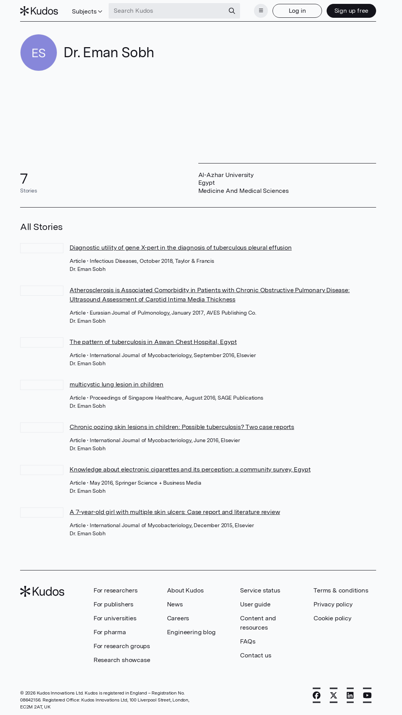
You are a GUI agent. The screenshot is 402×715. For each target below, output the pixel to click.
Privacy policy (332, 604)
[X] (333, 695)
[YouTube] (367, 695)
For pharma (110, 632)
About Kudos (185, 590)
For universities (115, 618)
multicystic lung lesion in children (117, 384)
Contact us (255, 655)
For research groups (122, 646)
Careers (178, 618)
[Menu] (261, 11)
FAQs (247, 641)
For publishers (113, 604)
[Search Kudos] (166, 10)
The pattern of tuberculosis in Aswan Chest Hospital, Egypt (153, 342)
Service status (260, 590)
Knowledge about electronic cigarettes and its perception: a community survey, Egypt (190, 469)
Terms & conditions (340, 590)
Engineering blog (191, 632)
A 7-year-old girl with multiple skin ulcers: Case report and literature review (175, 512)
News (175, 604)
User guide (255, 604)
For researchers (116, 590)
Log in (297, 10)
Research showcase (122, 660)
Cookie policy (332, 618)
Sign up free (351, 10)
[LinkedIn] (350, 695)
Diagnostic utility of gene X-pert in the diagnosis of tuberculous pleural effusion (181, 247)
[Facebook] (316, 695)
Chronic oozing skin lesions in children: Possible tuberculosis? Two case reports (182, 427)
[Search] (232, 10)
